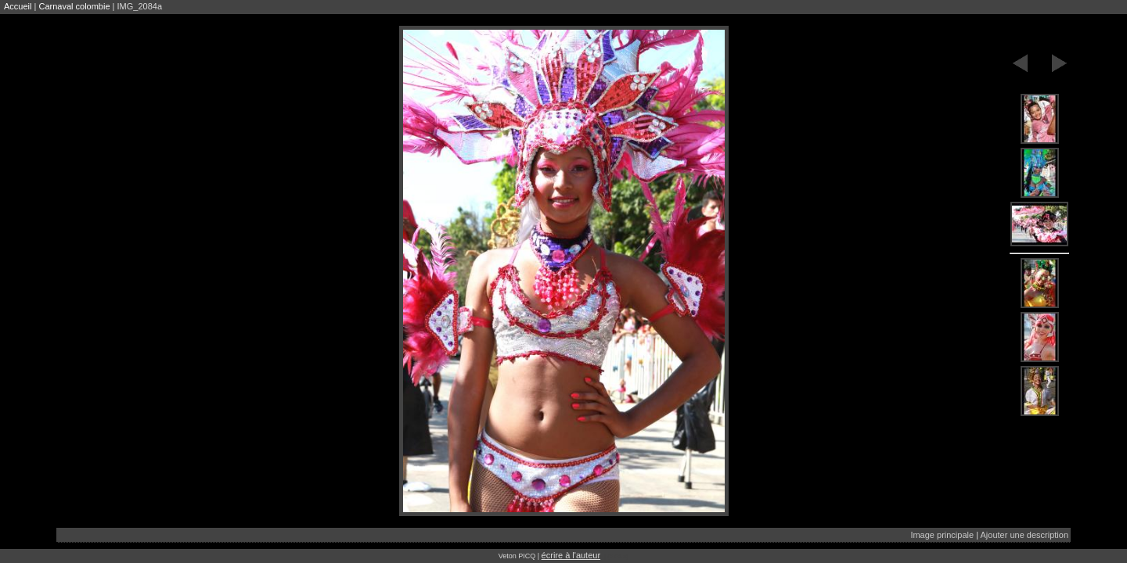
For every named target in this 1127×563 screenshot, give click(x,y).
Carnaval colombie (74, 6)
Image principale (942, 535)
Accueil (17, 6)
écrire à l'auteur (571, 555)
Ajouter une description (1024, 535)
